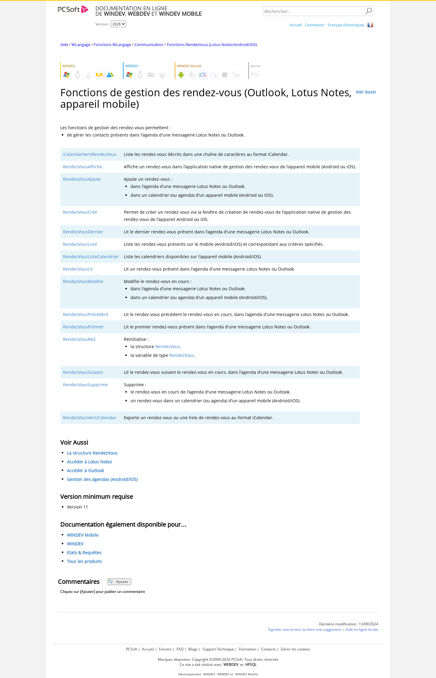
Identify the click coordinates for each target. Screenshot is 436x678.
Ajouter (118, 581)
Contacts (268, 649)
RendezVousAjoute (82, 179)
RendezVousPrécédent (85, 314)
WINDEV (75, 544)
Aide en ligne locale (361, 629)
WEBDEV (223, 674)
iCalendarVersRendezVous (89, 154)
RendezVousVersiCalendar (89, 417)
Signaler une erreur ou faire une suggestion (305, 629)
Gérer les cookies (295, 649)
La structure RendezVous (92, 453)
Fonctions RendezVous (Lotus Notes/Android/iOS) (212, 44)
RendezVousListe (80, 244)
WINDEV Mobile (82, 535)
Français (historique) (346, 25)
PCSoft (131, 649)
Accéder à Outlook (85, 470)
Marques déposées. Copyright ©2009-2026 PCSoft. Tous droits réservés (218, 659)
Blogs (193, 649)
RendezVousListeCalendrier (91, 256)
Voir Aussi (366, 92)
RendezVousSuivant (83, 372)
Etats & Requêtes (84, 552)
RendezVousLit (78, 269)
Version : (103, 24)
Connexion (315, 25)
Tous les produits (84, 561)
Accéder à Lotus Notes (89, 462)
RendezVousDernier (83, 232)
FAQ (180, 649)
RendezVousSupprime (85, 384)
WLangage (80, 44)
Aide (64, 44)
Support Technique (218, 649)
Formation (247, 649)
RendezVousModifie (83, 281)
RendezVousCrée (80, 212)
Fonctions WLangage (112, 44)
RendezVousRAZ (79, 339)
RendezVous (167, 346)
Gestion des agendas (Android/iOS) (102, 479)
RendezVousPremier (83, 327)
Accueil (295, 25)
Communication (149, 44)
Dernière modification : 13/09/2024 (348, 624)
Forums (165, 649)
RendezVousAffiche (82, 167)
